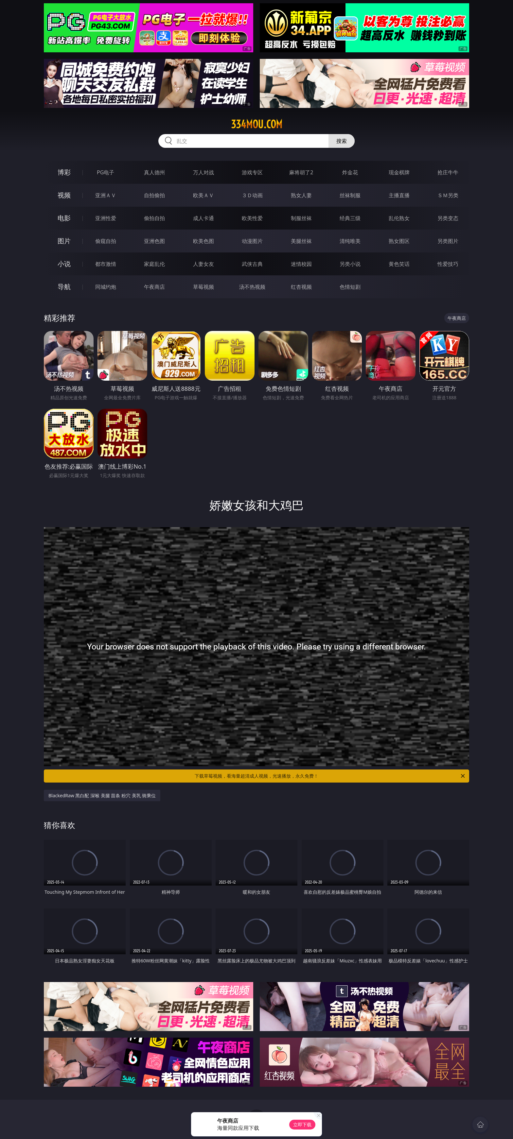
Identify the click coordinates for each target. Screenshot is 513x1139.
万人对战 (203, 172)
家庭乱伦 (154, 263)
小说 (64, 263)
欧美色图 (203, 241)
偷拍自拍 (154, 218)
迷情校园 (301, 263)
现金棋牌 (399, 172)
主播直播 (399, 195)
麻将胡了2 (301, 172)
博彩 (64, 172)
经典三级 (350, 218)
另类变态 (447, 218)
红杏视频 (301, 286)
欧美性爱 (252, 218)
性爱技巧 (447, 263)
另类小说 (350, 263)
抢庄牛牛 (447, 172)
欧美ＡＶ (203, 195)
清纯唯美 (350, 241)
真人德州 (154, 172)
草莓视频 (203, 286)
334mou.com (256, 124)
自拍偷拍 (154, 195)
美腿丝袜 (301, 241)
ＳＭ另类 (447, 195)
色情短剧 (350, 286)
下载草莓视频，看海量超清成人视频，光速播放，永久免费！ (330, 776)
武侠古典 (252, 263)
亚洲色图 (154, 241)
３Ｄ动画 (252, 195)
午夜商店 (154, 286)
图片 (64, 240)
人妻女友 (203, 263)
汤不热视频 (252, 286)
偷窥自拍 (105, 241)
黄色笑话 (399, 263)
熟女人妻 (301, 195)
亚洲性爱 (105, 218)
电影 (64, 218)
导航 (64, 286)
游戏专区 (252, 172)
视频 (64, 195)
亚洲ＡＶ (105, 195)
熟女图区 (399, 241)
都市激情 (105, 263)
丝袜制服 (350, 195)
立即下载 (302, 1124)
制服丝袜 (301, 218)
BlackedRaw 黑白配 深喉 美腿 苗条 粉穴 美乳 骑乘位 (102, 795)
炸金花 (350, 172)
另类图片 (447, 241)
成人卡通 (203, 218)
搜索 (341, 141)
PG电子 (105, 172)
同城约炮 (105, 286)
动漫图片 (252, 241)
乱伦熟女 (399, 218)
